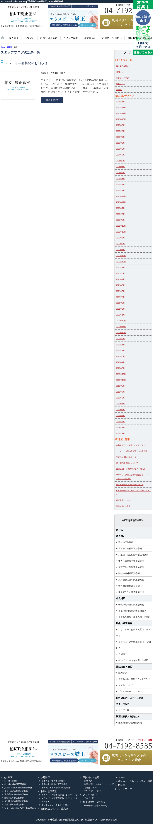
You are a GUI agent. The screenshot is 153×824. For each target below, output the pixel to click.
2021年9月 (120, 267)
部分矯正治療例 (125, 542)
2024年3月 (120, 179)
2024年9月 (120, 155)
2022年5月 (120, 238)
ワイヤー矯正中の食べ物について (129, 485)
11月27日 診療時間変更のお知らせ (131, 469)
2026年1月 (120, 101)
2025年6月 (120, 143)
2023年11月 (121, 202)
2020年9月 (120, 339)
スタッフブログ (122, 78)
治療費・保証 (111, 39)
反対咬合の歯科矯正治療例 (131, 579)
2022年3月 (120, 244)
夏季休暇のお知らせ (124, 506)
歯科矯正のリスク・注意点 (129, 697)
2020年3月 (120, 368)
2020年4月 (120, 362)
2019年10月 (121, 380)
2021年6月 (120, 285)
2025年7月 (120, 137)
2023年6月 (120, 214)
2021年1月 (120, 315)
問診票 (121, 785)
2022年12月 (121, 226)
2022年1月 (120, 250)
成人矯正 (120, 536)
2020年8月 (120, 344)
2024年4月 (120, 173)
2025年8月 (120, 131)
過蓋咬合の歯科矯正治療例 (131, 567)
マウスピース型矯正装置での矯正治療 (131, 451)
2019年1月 (120, 427)
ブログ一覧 (123, 710)
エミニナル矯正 (122, 66)
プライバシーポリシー (129, 691)
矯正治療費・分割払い (127, 716)
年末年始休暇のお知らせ (126, 457)
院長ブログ (120, 84)
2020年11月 (121, 327)
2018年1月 (120, 433)
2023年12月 (121, 196)
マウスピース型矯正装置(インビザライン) (133, 632)
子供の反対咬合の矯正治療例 (132, 611)
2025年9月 (120, 125)
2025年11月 (121, 113)
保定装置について (123, 500)
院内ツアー (123, 673)
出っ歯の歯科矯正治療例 (130, 548)
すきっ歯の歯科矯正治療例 (131, 561)
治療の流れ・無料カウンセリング (134, 679)
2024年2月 (120, 184)
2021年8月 (120, 273)
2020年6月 (120, 356)
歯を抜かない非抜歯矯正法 (90, 39)
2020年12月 (121, 321)
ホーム (3, 39)
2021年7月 (120, 279)
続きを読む (52, 100)
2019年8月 (120, 386)
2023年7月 (120, 208)
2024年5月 (120, 167)
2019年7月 (120, 392)
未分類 (119, 90)
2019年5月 (120, 404)
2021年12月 (121, 256)
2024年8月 (120, 161)
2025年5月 (120, 149)
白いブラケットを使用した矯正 (133, 660)
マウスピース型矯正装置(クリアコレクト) (133, 645)
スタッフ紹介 (70, 39)
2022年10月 (121, 232)
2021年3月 (120, 303)
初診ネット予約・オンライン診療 (135, 781)
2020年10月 (121, 333)
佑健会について (125, 685)
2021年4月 (120, 297)
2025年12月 (121, 107)
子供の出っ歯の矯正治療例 (131, 604)
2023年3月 (120, 220)
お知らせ (119, 72)
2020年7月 (120, 350)
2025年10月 (121, 119)
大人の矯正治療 (13, 39)
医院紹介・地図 (138, 39)
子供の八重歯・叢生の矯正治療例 (134, 617)
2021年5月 (120, 291)
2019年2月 (120, 422)
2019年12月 (121, 374)
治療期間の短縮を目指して (131, 586)
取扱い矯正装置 (48, 39)
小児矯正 (29, 39)
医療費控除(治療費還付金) (130, 722)
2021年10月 (121, 261)
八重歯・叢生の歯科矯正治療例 (133, 554)
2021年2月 (120, 309)
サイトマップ (125, 789)
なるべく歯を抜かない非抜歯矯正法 (20, 808)
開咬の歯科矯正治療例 (129, 573)
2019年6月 (120, 398)
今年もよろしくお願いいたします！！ (131, 445)
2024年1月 (120, 190)
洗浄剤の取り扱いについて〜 (128, 463)
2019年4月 (120, 410)
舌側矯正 (122, 654)
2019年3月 (120, 416)
